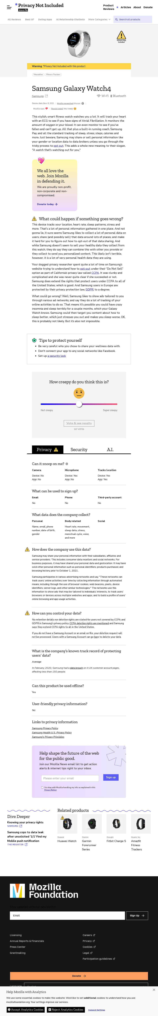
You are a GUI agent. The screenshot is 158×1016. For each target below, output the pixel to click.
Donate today (47, 204)
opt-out (85, 269)
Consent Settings (96, 1010)
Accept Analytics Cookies (27, 1010)
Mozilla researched (65, 103)
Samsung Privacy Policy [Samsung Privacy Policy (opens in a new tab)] (45, 728)
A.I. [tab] (110, 449)
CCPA (95, 273)
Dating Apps (45, 19)
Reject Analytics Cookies (67, 1010)
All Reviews (14, 19)
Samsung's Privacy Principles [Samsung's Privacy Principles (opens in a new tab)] (48, 737)
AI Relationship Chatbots (70, 19)
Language (16, 986)
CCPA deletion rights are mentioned (89, 623)
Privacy (87, 941)
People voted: (57, 108)
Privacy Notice (50, 790)
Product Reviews (108, 7)
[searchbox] (134, 19)
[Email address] (70, 778)
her (96, 637)
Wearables (38, 74)
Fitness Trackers (53, 74)
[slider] (79, 404)
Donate (148, 7)
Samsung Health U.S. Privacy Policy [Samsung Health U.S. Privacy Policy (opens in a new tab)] (52, 732)
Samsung (38, 96)
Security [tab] (79, 449)
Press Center (17, 946)
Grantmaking (18, 952)
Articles (126, 7)
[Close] (154, 990)
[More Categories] (100, 19)
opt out (58, 146)
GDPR (89, 289)
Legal (86, 952)
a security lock (57, 356)
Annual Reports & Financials (27, 941)
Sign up (111, 777)
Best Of (29, 19)
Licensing (16, 935)
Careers (87, 935)
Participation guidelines (97, 958)
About (137, 7)
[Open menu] (9, 7)
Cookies (87, 946)
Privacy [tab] (47, 449)
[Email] (67, 915)
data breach (76, 668)
